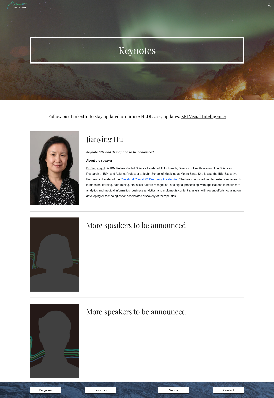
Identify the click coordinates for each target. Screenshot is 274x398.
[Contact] (228, 390)
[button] (269, 5)
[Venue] (173, 390)
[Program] (45, 390)
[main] (137, 50)
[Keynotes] (100, 390)
